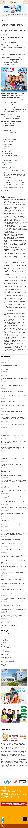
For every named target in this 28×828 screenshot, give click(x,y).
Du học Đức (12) (4, 643)
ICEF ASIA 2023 (4, 369)
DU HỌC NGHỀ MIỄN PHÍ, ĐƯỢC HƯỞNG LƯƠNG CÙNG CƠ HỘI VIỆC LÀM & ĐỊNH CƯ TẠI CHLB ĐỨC (15, 277)
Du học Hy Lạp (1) (5, 633)
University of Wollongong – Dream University (14, 307)
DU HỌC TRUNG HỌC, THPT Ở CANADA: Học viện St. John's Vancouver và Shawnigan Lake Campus (15, 245)
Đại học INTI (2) (4, 653)
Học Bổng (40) (4, 655)
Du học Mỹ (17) (4, 639)
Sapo (22, 826)
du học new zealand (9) (6, 644)
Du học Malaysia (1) (5, 640)
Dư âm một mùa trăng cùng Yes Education (9, 365)
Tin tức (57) (3, 665)
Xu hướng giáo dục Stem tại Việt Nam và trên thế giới (11, 401)
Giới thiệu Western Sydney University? (13, 300)
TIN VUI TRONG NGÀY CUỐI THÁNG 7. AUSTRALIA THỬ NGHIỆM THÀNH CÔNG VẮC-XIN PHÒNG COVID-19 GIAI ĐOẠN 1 (13, 418)
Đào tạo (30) (3, 664)
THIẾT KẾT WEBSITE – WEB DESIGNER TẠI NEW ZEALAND (13, 374)
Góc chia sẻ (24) (4, 654)
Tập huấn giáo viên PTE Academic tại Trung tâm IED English (13, 486)
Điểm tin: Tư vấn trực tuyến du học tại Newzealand (11, 593)
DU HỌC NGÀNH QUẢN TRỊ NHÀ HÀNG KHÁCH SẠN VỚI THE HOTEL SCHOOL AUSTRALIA (13, 273)
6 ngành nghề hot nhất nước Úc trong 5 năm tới (10, 539)
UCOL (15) (3, 650)
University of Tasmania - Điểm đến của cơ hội (14, 313)
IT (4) (2, 636)
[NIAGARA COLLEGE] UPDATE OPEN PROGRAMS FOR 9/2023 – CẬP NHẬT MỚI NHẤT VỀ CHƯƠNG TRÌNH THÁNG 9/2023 (14, 262)
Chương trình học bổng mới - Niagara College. (15, 216)
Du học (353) (4, 662)
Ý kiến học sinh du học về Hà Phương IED (9, 621)
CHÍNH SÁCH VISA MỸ (5, 529)
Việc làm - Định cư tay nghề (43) (8, 661)
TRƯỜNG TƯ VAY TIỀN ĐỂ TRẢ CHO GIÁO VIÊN (11, 475)
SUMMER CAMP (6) (5, 635)
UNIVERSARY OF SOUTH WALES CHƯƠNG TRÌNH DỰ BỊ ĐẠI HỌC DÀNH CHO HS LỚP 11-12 (14, 258)
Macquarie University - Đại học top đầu (13, 311)
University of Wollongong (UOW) (11, 247)
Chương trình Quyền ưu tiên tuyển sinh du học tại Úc (11, 589)
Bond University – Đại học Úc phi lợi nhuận (14, 328)
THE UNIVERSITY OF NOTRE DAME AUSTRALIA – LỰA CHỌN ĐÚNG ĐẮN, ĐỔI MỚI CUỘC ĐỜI (14, 337)
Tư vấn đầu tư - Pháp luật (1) (7, 660)
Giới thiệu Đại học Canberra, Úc (11, 314)
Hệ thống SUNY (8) (5, 651)
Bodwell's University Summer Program (13, 298)
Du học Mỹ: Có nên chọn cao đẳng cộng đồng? (10, 524)
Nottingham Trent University (10, 232)
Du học (8, 14)
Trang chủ (3, 14)
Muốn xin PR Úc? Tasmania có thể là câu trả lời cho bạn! (12, 625)
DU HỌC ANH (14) (5, 646)
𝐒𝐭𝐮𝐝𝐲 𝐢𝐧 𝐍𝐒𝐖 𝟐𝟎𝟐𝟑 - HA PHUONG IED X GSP (15, 249)
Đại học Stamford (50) (6, 657)
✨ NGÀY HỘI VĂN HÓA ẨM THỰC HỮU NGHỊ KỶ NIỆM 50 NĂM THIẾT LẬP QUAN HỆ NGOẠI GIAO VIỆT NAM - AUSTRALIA (13, 385)
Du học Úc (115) (4, 649)
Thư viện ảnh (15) (5, 658)
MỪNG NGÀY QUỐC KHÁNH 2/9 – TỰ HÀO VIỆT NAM (12, 360)
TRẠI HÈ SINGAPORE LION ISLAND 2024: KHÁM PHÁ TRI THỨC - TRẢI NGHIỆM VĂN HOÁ (14, 204)
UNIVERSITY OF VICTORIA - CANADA (13, 234)
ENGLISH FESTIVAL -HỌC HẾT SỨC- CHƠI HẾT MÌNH (12, 391)
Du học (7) (3, 642)
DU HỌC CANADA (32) (6, 647)
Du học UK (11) (4, 637)
